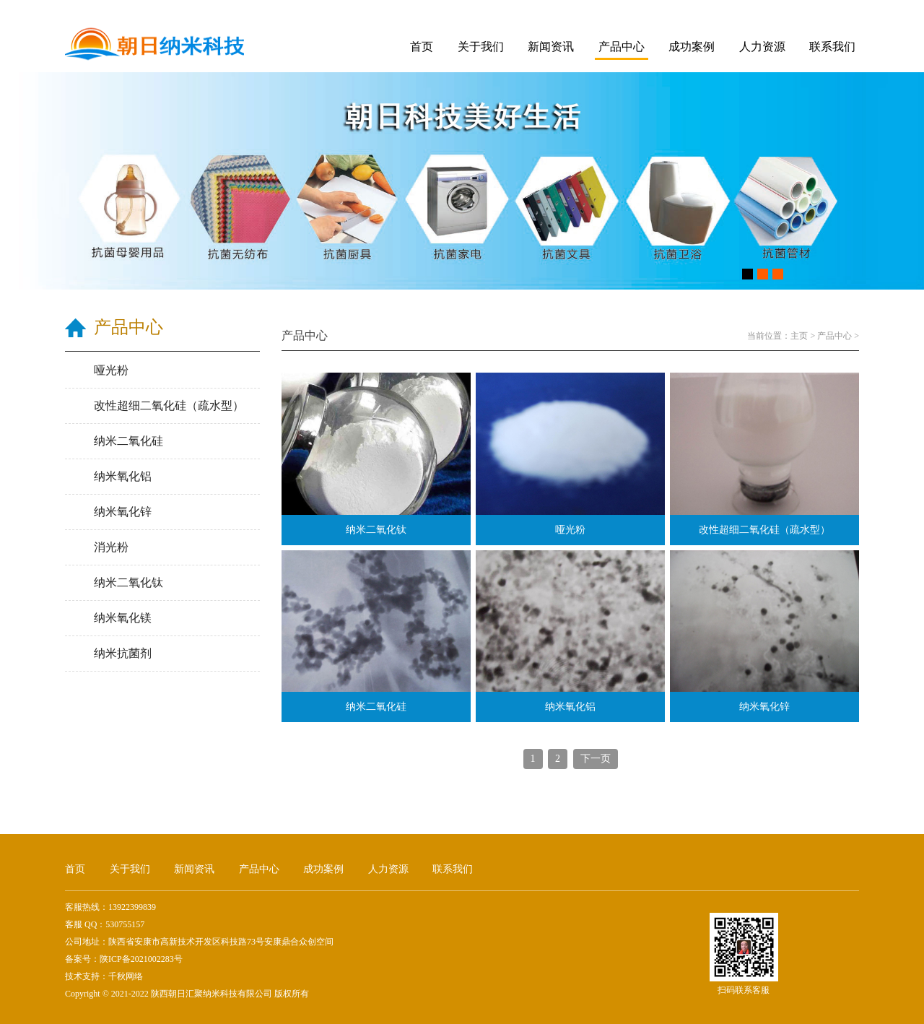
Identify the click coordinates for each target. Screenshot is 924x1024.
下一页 (595, 758)
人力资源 (762, 46)
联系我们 (832, 46)
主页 (799, 336)
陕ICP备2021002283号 (141, 959)
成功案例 (691, 46)
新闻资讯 (551, 46)
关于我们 (481, 46)
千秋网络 (125, 976)
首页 (421, 46)
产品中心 (621, 46)
